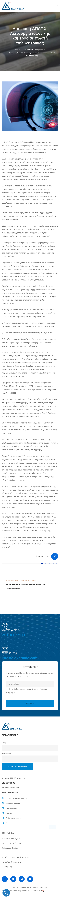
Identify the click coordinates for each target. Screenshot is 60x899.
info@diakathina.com (19, 658)
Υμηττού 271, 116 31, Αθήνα (13, 778)
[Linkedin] (13, 879)
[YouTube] (30, 879)
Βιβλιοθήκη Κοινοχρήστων (34, 50)
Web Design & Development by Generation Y (23, 891)
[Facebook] (5, 879)
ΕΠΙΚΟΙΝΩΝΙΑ (10, 735)
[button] (42, 563)
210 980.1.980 (13, 635)
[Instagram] (22, 879)
